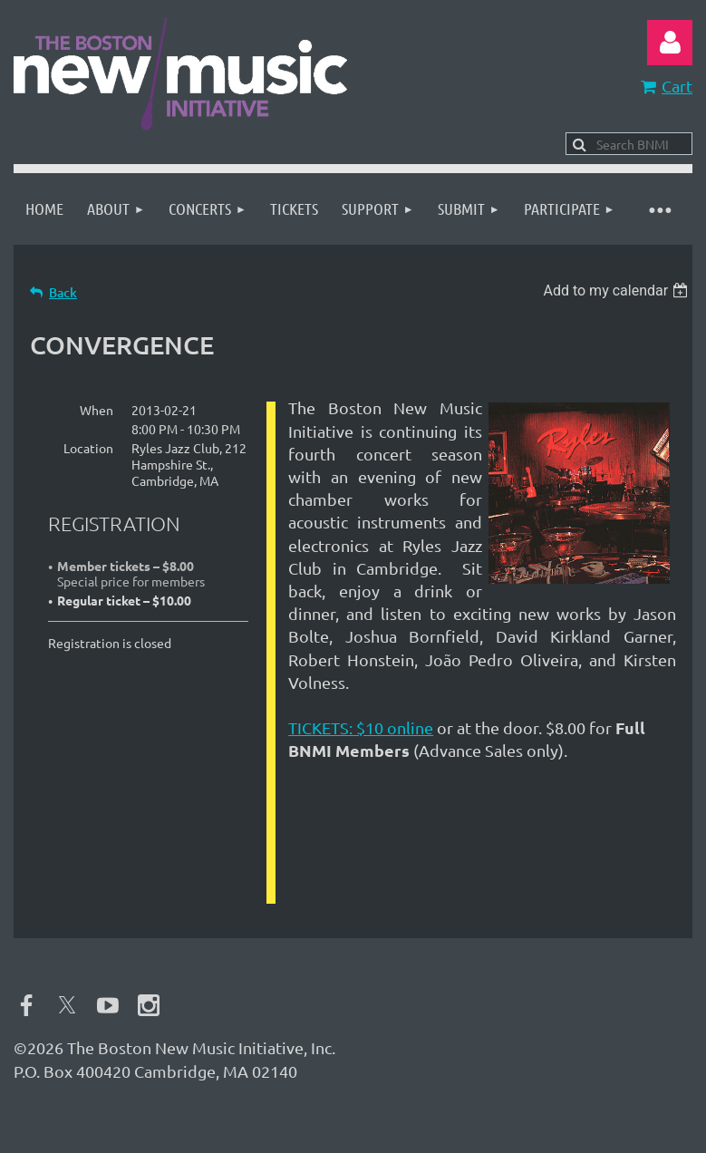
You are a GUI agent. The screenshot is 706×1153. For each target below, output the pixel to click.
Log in (669, 42)
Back (63, 292)
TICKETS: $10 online (360, 727)
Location (88, 448)
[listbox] (617, 290)
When (96, 410)
